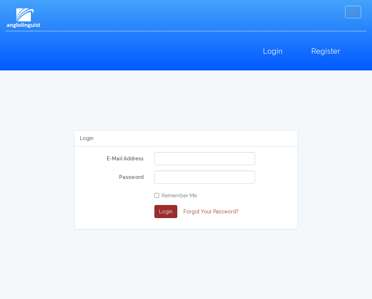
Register (325, 51)
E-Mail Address (125, 158)
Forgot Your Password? (211, 211)
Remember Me (175, 195)
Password (131, 177)
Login (272, 51)
